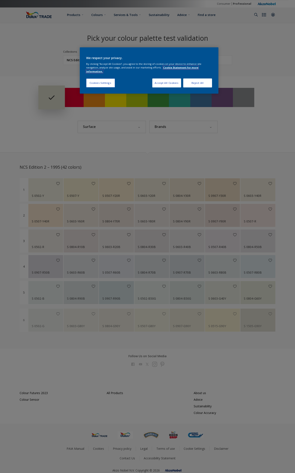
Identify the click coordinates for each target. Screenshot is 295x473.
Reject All (198, 82)
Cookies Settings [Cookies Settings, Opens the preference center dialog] (100, 82)
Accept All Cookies (166, 82)
